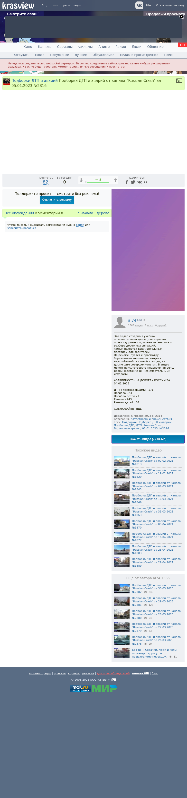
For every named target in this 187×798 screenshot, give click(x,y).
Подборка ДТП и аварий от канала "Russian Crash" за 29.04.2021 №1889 (156, 664)
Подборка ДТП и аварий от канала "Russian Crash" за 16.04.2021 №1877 (156, 639)
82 (45, 283)
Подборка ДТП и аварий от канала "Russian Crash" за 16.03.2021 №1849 (156, 601)
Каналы (44, 47)
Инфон (103, 781)
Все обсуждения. (20, 315)
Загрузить (21, 55)
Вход (44, 5)
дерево (102, 315)
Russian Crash (152, 527)
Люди (136, 47)
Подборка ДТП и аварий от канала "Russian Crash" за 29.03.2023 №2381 (156, 703)
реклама (88, 775)
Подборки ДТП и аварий (34, 80)
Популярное (59, 55)
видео (138, 427)
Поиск (168, 55)
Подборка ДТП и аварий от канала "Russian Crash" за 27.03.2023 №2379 (156, 729)
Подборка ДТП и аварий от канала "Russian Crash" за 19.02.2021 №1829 (156, 576)
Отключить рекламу (170, 5)
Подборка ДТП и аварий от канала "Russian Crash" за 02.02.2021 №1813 (156, 563)
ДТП (139, 527)
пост (150, 427)
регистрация (72, 5)
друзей (162, 427)
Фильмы (85, 47)
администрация (40, 775)
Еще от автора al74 (148, 680)
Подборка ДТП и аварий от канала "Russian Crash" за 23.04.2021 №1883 (156, 652)
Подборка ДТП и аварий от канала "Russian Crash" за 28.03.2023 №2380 (156, 716)
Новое (39, 55)
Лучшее (81, 55)
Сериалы (65, 47)
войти (80, 326)
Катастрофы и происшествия (151, 520)
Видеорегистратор (127, 530)
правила (59, 775)
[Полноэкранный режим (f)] (180, 271)
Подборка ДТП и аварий (154, 524)
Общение (155, 47)
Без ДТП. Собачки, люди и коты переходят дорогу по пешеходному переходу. (154, 755)
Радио (120, 47)
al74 (132, 422)
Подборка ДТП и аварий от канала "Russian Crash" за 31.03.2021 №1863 (156, 613)
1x (149, 271)
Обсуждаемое (103, 55)
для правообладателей (113, 775)
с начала (85, 315)
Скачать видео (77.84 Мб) (148, 541)
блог (155, 775)
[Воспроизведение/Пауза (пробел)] (6, 271)
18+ (148, 5)
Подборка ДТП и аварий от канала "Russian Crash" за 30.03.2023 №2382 (156, 690)
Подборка (129, 524)
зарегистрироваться (21, 329)
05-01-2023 (150, 530)
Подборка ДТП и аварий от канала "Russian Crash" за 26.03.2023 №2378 (156, 742)
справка (74, 775)
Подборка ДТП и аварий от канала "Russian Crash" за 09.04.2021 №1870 (156, 626)
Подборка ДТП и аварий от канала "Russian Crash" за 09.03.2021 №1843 (156, 588)
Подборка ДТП (124, 527)
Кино (27, 47)
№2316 (164, 530)
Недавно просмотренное (139, 55)
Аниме (104, 47)
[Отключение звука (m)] (158, 271)
